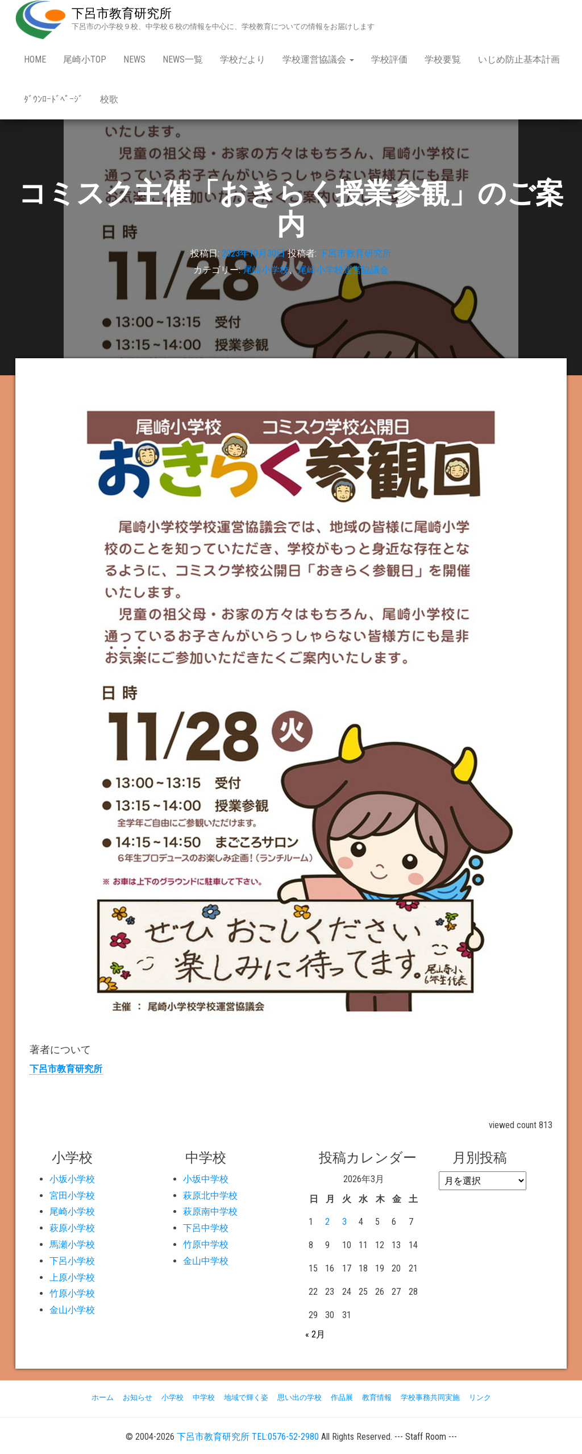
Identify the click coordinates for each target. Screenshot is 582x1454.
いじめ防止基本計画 (519, 59)
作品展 (342, 1397)
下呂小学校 (72, 1261)
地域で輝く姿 (246, 1397)
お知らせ (137, 1397)
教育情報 (377, 1397)
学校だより (242, 59)
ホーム (103, 1397)
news (134, 59)
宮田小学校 (72, 1195)
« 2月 (315, 1334)
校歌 (109, 99)
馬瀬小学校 (72, 1244)
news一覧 (183, 59)
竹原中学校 (205, 1244)
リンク (480, 1397)
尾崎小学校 (266, 270)
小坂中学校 (205, 1179)
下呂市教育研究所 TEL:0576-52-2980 (248, 1436)
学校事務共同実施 (430, 1397)
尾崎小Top (84, 59)
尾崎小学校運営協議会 (343, 270)
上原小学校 (72, 1277)
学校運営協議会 (318, 59)
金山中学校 (205, 1261)
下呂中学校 (205, 1228)
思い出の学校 (299, 1397)
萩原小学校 (72, 1228)
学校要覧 (443, 59)
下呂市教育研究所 (122, 13)
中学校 (204, 1397)
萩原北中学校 (210, 1195)
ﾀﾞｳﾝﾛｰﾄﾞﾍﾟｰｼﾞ (53, 99)
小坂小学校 (72, 1179)
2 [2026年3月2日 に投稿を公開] (327, 1221)
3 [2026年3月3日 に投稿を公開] (344, 1221)
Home (35, 59)
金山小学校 (72, 1309)
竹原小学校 (72, 1293)
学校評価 (389, 59)
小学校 (172, 1397)
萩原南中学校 (210, 1211)
